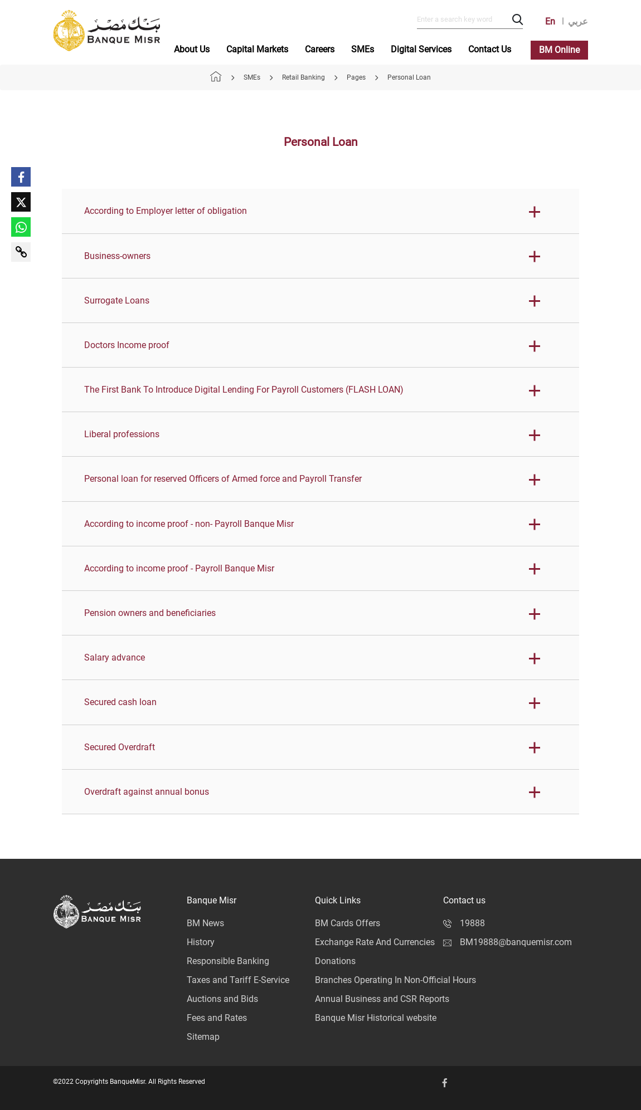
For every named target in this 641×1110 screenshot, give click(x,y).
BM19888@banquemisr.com (507, 942)
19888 (464, 923)
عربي (578, 21)
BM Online (559, 50)
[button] (320, 211)
